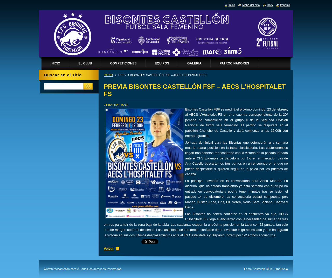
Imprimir (285, 4)
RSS (270, 4)
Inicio (232, 4)
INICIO (108, 75)
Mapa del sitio (251, 4)
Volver (109, 249)
